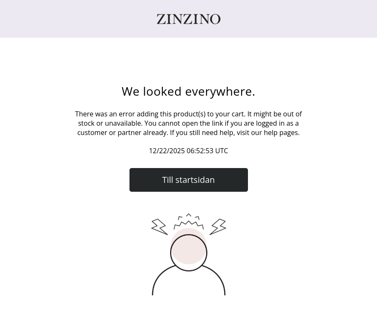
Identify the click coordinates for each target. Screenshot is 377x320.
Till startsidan (188, 179)
